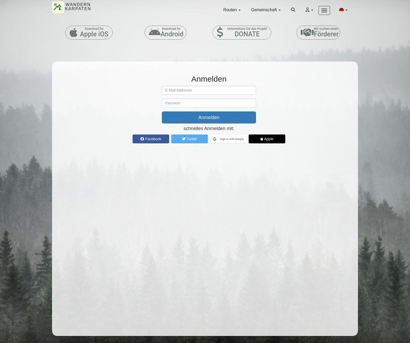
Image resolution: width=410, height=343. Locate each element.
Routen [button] (232, 10)
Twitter (189, 139)
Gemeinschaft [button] (266, 10)
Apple (267, 139)
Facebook (150, 139)
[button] (343, 10)
